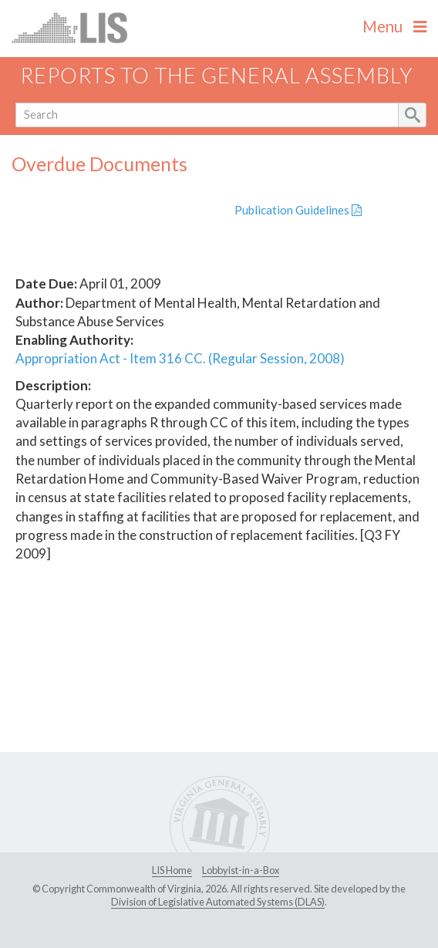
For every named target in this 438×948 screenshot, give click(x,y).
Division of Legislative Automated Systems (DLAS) (218, 902)
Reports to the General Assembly (216, 75)
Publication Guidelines (298, 210)
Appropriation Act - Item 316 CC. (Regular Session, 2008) (180, 358)
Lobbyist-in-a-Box (240, 870)
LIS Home (172, 870)
